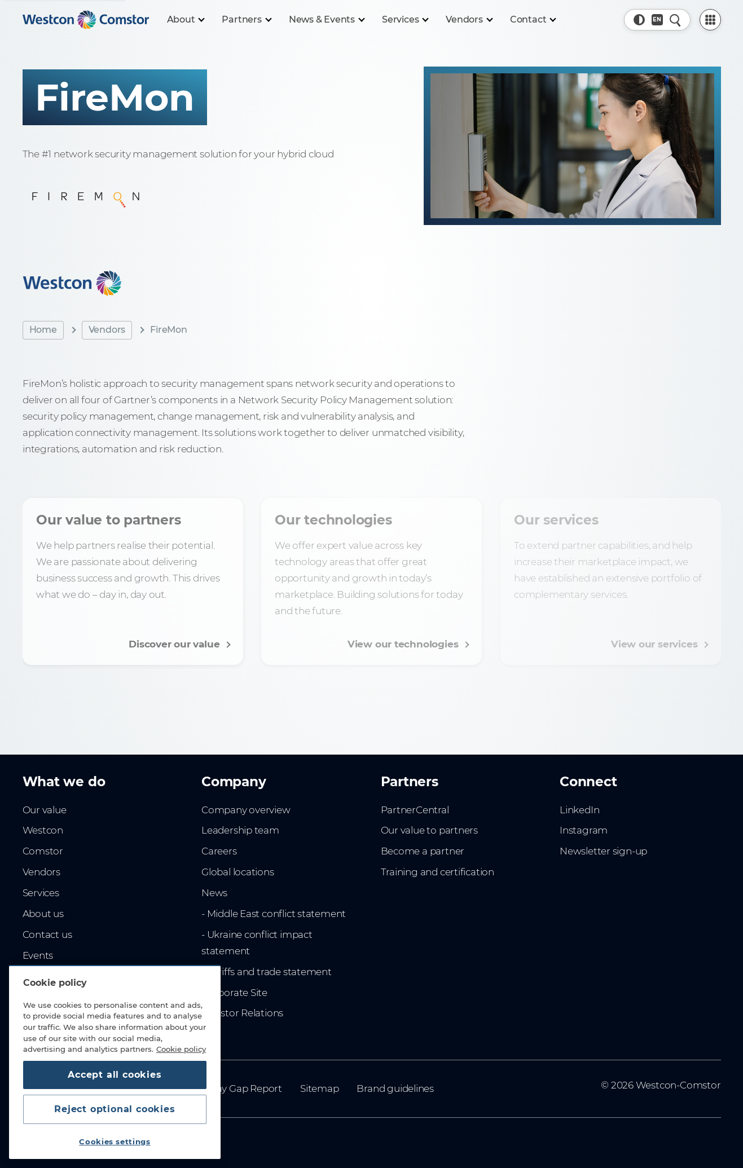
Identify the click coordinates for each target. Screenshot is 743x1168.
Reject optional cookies (114, 1109)
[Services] (405, 20)
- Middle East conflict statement (273, 913)
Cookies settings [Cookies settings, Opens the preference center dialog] (115, 1141)
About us (43, 913)
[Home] (86, 19)
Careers (219, 851)
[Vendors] (469, 20)
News (214, 892)
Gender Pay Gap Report (227, 1088)
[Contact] (533, 20)
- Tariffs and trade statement (266, 971)
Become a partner (423, 851)
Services (41, 892)
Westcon (43, 830)
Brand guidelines (395, 1088)
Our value (45, 810)
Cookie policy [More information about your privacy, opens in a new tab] (181, 1049)
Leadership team (240, 830)
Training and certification (437, 872)
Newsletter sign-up (603, 851)
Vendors (107, 329)
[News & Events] (326, 20)
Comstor (43, 851)
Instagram (584, 830)
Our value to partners (429, 830)
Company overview (246, 810)
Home (43, 329)
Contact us (47, 934)
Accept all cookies (114, 1074)
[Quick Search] (675, 19)
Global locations (237, 872)
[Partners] (246, 20)
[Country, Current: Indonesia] (657, 19)
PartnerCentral (415, 810)
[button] (639, 19)
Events (38, 955)
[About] (185, 20)
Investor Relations (242, 1013)
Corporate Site (234, 992)
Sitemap (319, 1088)
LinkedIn (579, 810)
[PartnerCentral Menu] (710, 19)
